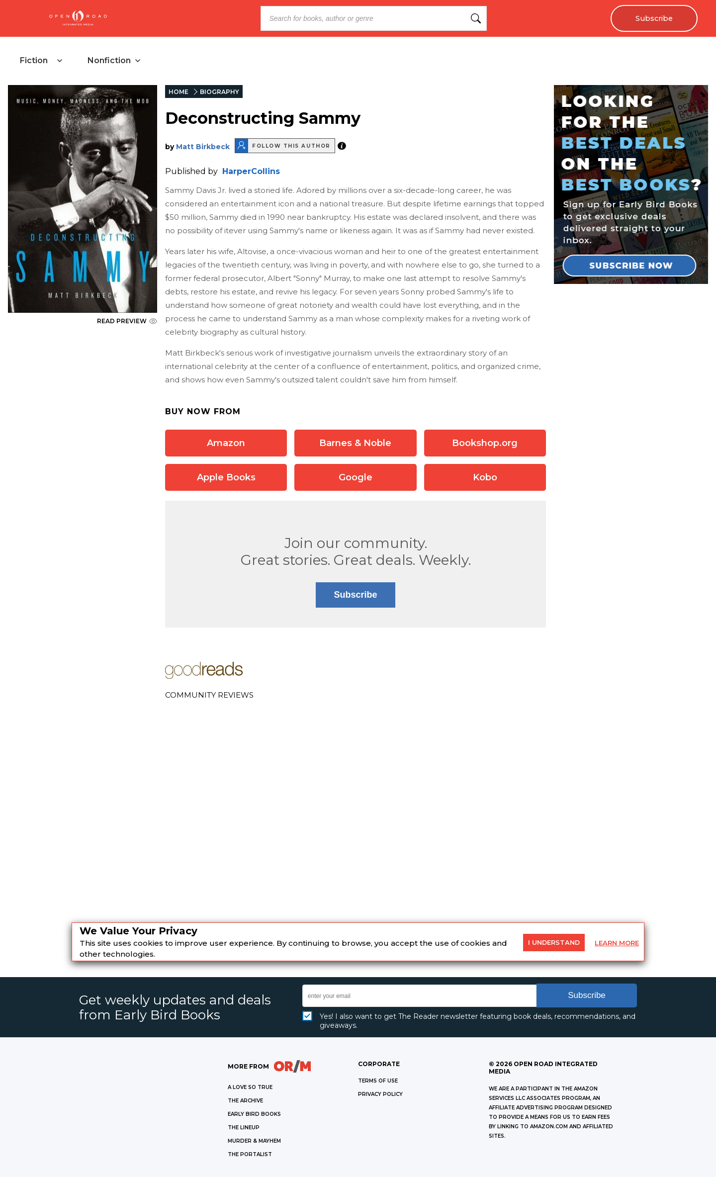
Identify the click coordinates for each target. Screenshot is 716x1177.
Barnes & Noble (355, 443)
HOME (178, 91)
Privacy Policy (380, 1094)
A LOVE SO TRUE (250, 1087)
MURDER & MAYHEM (254, 1141)
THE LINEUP (244, 1127)
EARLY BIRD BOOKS (254, 1114)
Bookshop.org (485, 443)
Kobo (485, 477)
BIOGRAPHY (219, 91)
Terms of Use (378, 1081)
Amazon (226, 443)
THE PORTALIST (250, 1154)
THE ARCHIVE (245, 1100)
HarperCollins (251, 171)
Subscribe (654, 18)
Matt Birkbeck (203, 146)
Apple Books (226, 477)
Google (355, 477)
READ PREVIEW (127, 321)
